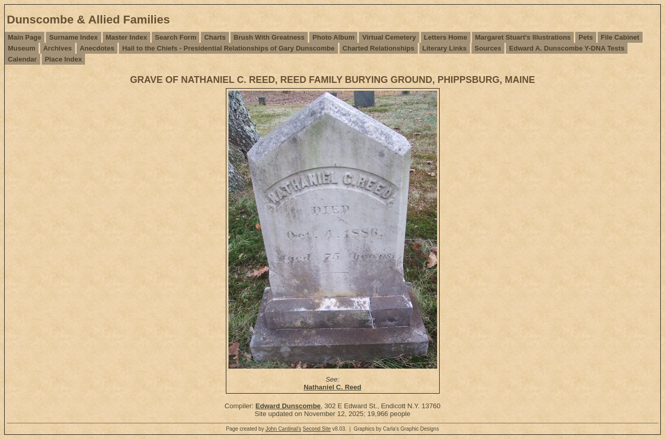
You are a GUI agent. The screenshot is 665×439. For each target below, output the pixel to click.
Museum (21, 48)
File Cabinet (620, 37)
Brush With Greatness (269, 37)
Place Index (63, 59)
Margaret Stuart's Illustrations (523, 37)
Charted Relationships (379, 48)
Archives (57, 48)
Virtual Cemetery (389, 37)
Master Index (126, 37)
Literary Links (444, 48)
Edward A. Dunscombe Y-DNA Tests (566, 48)
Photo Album (333, 37)
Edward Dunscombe (288, 406)
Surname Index (73, 37)
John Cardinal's (283, 429)
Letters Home (445, 37)
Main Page (24, 37)
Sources (488, 48)
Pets (585, 37)
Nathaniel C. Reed (332, 387)
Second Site (317, 429)
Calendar (22, 59)
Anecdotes (97, 48)
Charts (214, 37)
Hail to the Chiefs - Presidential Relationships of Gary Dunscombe (228, 48)
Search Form (175, 37)
